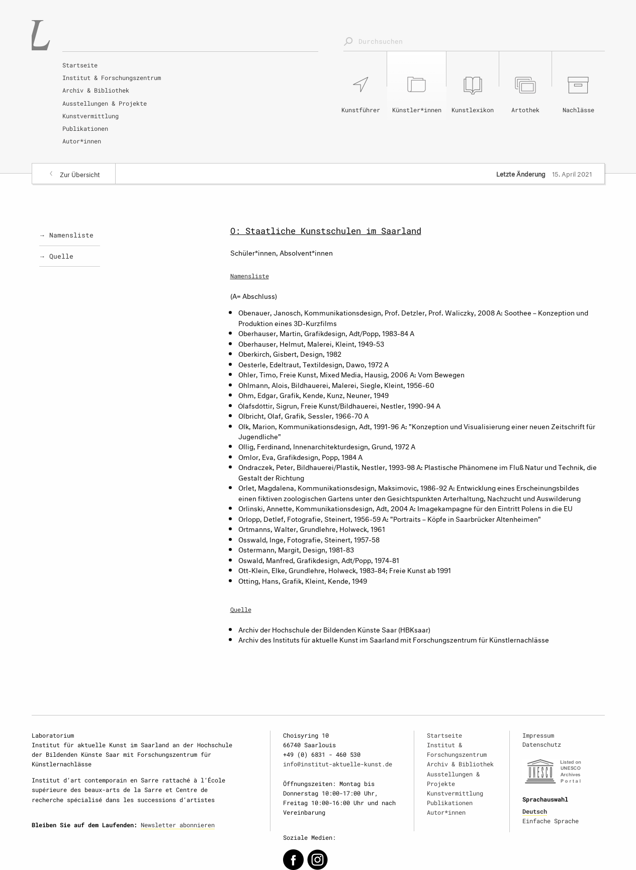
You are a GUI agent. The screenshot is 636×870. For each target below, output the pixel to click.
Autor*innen (81, 141)
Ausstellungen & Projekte (104, 103)
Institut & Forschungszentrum (111, 77)
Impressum (538, 735)
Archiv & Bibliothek (95, 90)
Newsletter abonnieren (178, 825)
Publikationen (85, 128)
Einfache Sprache (550, 821)
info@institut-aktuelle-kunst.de (337, 764)
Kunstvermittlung (90, 116)
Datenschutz (541, 744)
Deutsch (534, 811)
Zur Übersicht (80, 174)
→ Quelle (56, 256)
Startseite (80, 65)
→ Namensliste (66, 235)
